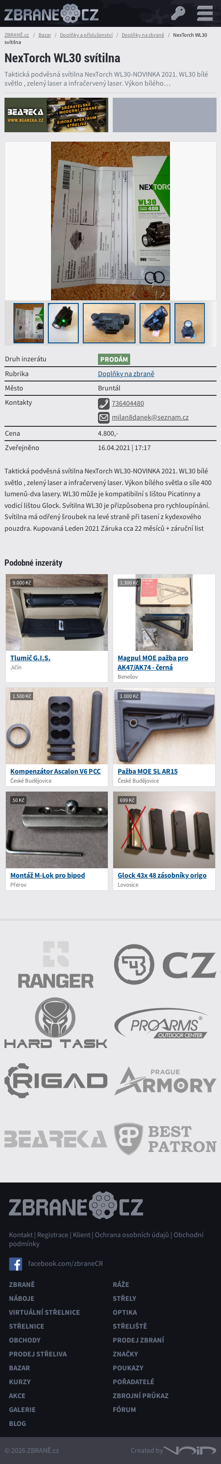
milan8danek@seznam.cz (143, 417)
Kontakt (21, 1234)
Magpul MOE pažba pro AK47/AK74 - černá (153, 662)
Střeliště (130, 1326)
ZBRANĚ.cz (17, 35)
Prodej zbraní (138, 1340)
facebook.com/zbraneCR (65, 1263)
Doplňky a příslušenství (86, 35)
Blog (17, 1423)
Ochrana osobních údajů (132, 1234)
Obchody (24, 1340)
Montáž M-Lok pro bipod (47, 875)
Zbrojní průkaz (141, 1395)
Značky (125, 1354)
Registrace (52, 1234)
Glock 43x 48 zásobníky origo (162, 875)
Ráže (121, 1284)
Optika (125, 1312)
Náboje (21, 1298)
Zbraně (22, 1284)
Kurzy (19, 1381)
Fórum (124, 1409)
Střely (124, 1298)
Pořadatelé (133, 1381)
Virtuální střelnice (44, 1312)
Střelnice (26, 1326)
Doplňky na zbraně (143, 35)
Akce (17, 1395)
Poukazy (128, 1368)
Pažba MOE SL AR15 (148, 771)
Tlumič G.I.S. (30, 658)
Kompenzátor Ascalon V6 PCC (55, 771)
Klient (81, 1234)
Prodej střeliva (38, 1354)
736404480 (121, 403)
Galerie (22, 1409)
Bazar (44, 35)
